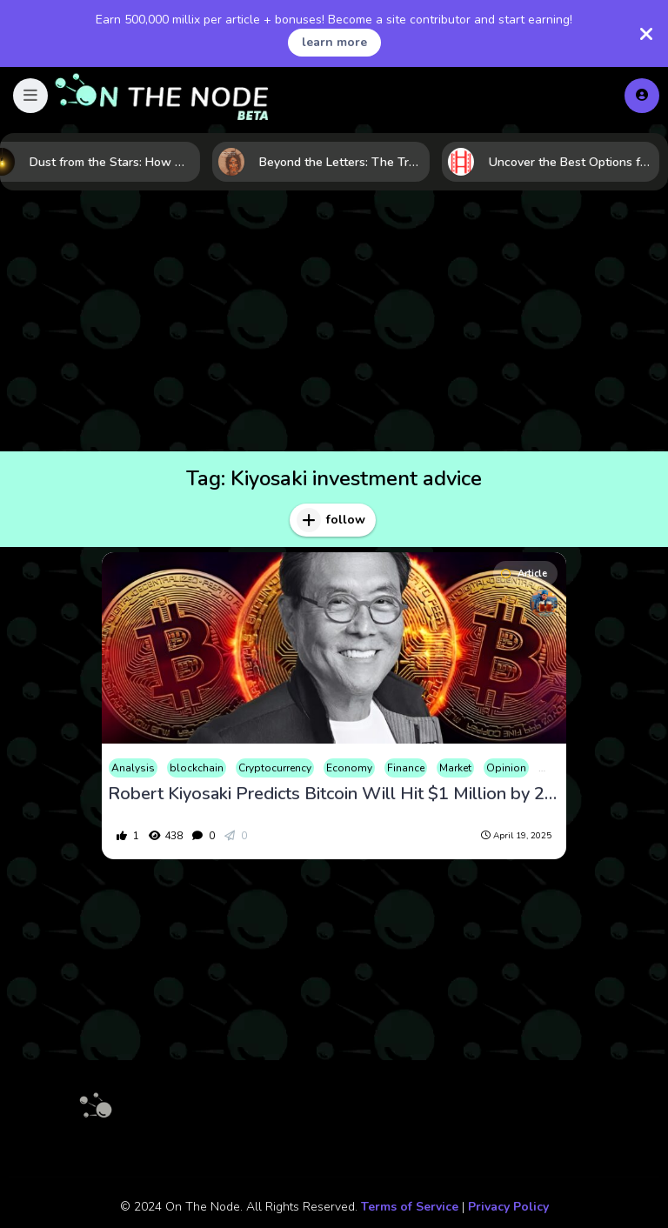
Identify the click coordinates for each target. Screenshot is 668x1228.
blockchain (197, 768)
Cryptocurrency (274, 768)
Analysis (133, 768)
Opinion (506, 768)
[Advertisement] (334, 321)
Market (455, 768)
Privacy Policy (508, 1206)
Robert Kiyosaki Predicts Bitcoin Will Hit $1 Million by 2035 (334, 794)
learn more (334, 42)
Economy (349, 768)
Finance (405, 768)
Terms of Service (409, 1206)
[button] (30, 95)
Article (524, 573)
